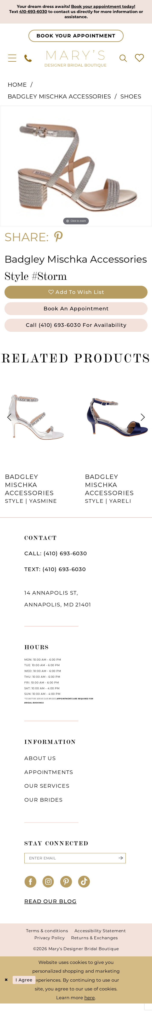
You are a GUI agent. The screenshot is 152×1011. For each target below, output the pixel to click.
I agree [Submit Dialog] (26, 987)
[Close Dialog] (6, 987)
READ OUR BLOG (50, 908)
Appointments (48, 778)
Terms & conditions (47, 938)
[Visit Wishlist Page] (139, 59)
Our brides (43, 806)
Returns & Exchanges (94, 945)
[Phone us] (28, 59)
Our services (47, 792)
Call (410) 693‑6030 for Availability (76, 330)
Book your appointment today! (106, 6)
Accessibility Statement (100, 938)
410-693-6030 (46, 12)
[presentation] (36, 423)
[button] (12, 60)
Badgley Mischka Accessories (59, 97)
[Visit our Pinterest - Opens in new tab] (66, 889)
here (89, 1005)
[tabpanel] (76, 168)
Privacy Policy (49, 945)
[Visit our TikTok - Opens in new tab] (84, 889)
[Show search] (123, 59)
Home (17, 86)
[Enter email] (75, 865)
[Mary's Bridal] (76, 60)
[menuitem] (12, 60)
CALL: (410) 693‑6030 (55, 559)
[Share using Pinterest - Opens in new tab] (58, 239)
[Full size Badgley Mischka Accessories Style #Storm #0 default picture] (76, 168)
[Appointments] (76, 37)
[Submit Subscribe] (120, 865)
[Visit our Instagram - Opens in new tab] (48, 889)
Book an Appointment (76, 312)
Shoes (130, 97)
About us (40, 764)
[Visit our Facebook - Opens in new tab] (30, 889)
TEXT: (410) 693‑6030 (55, 575)
